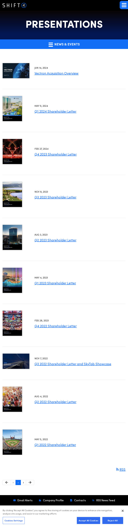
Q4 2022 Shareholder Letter (55, 326)
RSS (121, 469)
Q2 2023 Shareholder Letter (55, 240)
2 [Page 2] (19, 483)
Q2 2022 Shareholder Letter (55, 401)
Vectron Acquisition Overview (56, 73)
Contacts (80, 500)
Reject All (113, 521)
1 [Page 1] (14, 483)
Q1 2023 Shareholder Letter (55, 283)
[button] (124, 5)
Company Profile (53, 500)
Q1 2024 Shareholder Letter (55, 111)
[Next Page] (30, 482)
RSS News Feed (105, 500)
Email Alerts (24, 500)
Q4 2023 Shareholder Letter (55, 154)
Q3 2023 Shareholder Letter (55, 197)
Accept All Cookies (88, 521)
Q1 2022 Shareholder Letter (55, 444)
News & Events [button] (64, 44)
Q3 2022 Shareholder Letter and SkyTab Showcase (72, 363)
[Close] (122, 512)
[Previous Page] (6, 482)
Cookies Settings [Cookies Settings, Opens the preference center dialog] (13, 521)
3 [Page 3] (24, 483)
